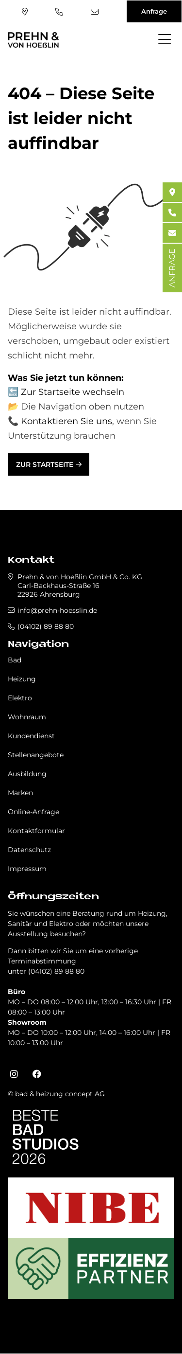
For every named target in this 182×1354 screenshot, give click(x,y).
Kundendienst (31, 735)
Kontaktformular (36, 830)
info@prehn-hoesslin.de (95, 12)
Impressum (27, 868)
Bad (14, 660)
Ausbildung (27, 773)
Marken (20, 792)
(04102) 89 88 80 (59, 12)
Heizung (22, 679)
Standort (25, 12)
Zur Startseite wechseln (72, 392)
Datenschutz (29, 849)
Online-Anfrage (33, 811)
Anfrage (154, 11)
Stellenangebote (36, 754)
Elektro (20, 698)
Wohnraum (27, 717)
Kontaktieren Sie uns (66, 421)
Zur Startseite (44, 464)
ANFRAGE (172, 268)
